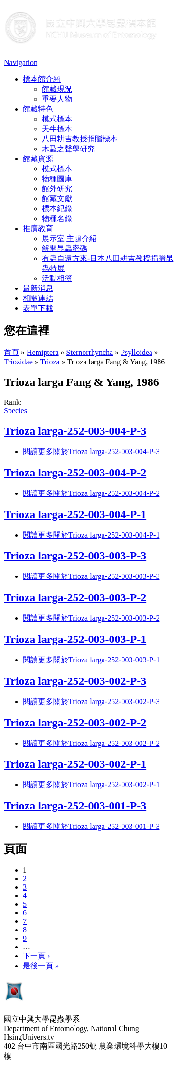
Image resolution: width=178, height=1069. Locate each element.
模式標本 (57, 119)
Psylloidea (136, 352)
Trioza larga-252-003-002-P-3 (75, 681)
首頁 (11, 352)
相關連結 (38, 298)
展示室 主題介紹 (69, 238)
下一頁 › (36, 956)
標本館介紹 (42, 79)
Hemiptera (43, 352)
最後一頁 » (41, 966)
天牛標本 (57, 129)
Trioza (49, 362)
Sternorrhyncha (89, 352)
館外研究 (57, 189)
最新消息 (38, 288)
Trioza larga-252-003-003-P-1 (75, 639)
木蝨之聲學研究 (68, 149)
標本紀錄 (57, 209)
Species (15, 411)
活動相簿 (57, 278)
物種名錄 (57, 218)
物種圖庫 (57, 179)
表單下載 (38, 308)
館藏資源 (38, 159)
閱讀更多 (91, 451)
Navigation (20, 62)
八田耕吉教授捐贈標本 (80, 139)
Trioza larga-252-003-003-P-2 (75, 597)
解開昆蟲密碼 (64, 248)
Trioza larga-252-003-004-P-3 (75, 431)
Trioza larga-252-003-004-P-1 (75, 514)
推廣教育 (38, 228)
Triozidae (18, 362)
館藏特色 (38, 109)
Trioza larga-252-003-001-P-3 (75, 805)
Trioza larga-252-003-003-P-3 (75, 555)
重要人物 (57, 99)
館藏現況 (57, 89)
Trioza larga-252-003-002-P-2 (75, 722)
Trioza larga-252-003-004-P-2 (75, 472)
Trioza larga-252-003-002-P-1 (75, 764)
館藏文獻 (57, 199)
